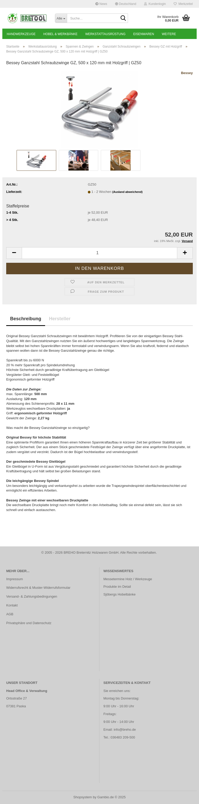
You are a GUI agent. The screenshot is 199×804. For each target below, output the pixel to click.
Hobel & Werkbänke (60, 34)
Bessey (187, 73)
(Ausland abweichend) (127, 191)
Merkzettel (183, 4)
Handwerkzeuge (21, 34)
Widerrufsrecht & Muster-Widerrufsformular (38, 588)
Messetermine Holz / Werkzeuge (127, 579)
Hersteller (59, 318)
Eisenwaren (143, 34)
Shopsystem (82, 797)
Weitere (169, 34)
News (101, 4)
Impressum (14, 579)
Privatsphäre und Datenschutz (28, 623)
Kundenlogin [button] (155, 4)
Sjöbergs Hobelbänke (119, 594)
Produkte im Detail (117, 587)
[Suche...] (61, 18)
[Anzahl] (99, 253)
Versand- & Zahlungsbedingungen (31, 596)
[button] (125, 4)
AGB (9, 614)
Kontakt (12, 605)
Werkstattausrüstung (105, 34)
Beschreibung (25, 318)
